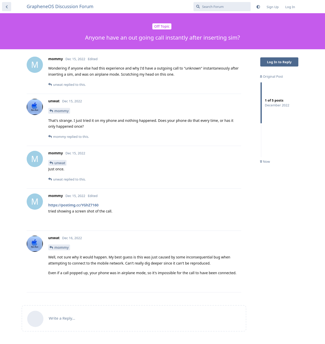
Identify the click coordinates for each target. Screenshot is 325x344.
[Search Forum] (222, 6)
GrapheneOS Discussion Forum (60, 6)
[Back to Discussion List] (6, 6)
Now (265, 161)
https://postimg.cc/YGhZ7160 (73, 205)
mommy (61, 110)
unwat (59, 162)
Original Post (271, 76)
